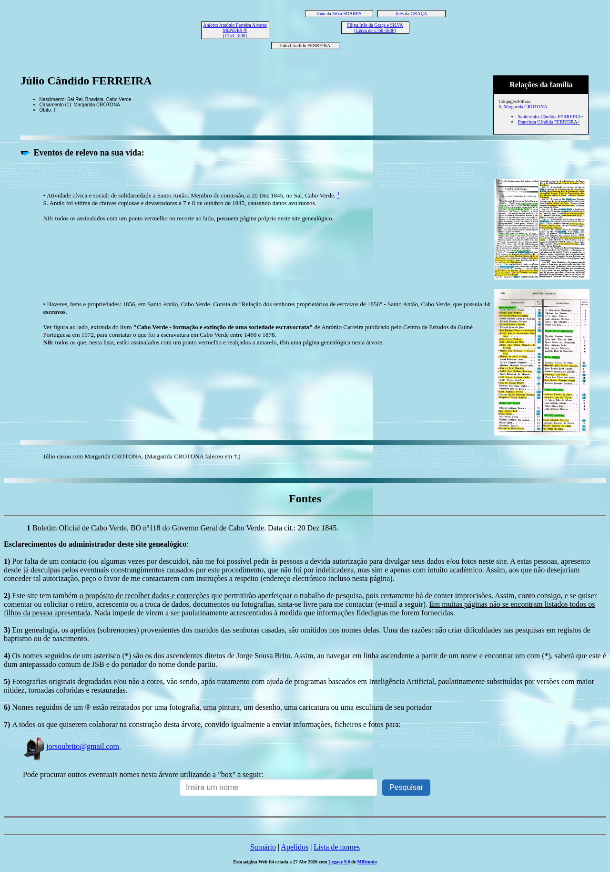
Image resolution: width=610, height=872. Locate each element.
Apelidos (294, 847)
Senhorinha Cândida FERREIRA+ (550, 116)
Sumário (263, 847)
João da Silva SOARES (338, 13)
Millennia (367, 861)
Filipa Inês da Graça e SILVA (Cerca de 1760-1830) (375, 27)
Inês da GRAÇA (411, 13)
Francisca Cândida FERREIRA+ (549, 122)
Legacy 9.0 (339, 861)
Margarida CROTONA (525, 106)
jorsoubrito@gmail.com (71, 746)
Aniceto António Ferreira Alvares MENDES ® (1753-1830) (235, 30)
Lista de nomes (337, 847)
